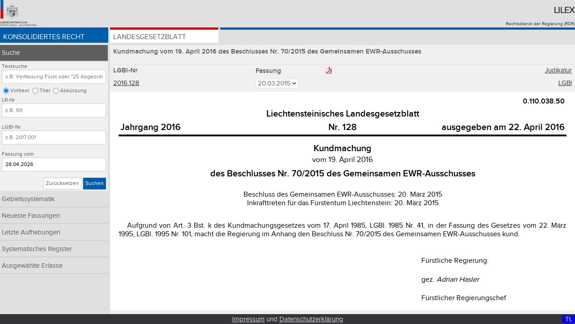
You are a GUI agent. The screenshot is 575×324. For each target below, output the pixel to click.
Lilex (564, 10)
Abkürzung (73, 90)
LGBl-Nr (11, 127)
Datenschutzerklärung (311, 319)
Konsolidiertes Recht (43, 37)
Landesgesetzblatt (149, 37)
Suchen (94, 183)
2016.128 (126, 83)
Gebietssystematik (28, 199)
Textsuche (14, 66)
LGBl (565, 83)
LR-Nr (8, 100)
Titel (45, 90)
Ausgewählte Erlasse (32, 266)
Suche (11, 53)
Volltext (19, 90)
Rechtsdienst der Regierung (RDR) (540, 24)
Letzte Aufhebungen (31, 232)
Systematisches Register (37, 249)
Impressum (248, 319)
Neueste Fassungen (31, 216)
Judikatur (558, 70)
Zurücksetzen (62, 183)
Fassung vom (18, 154)
